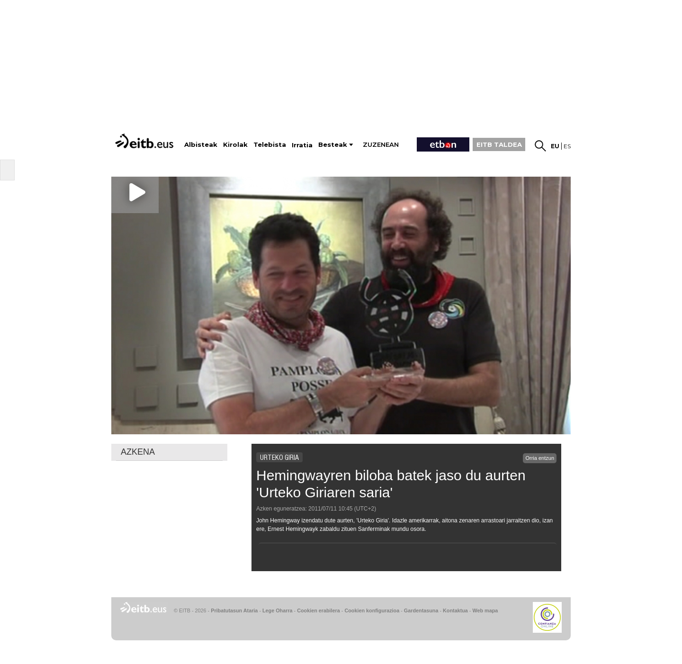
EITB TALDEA (499, 144)
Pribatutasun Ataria (234, 610)
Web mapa (485, 610)
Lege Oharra (277, 610)
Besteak (332, 144)
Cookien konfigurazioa (371, 610)
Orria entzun (539, 458)
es (567, 146)
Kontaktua (455, 610)
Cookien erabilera (318, 610)
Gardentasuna (421, 610)
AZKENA (138, 452)
